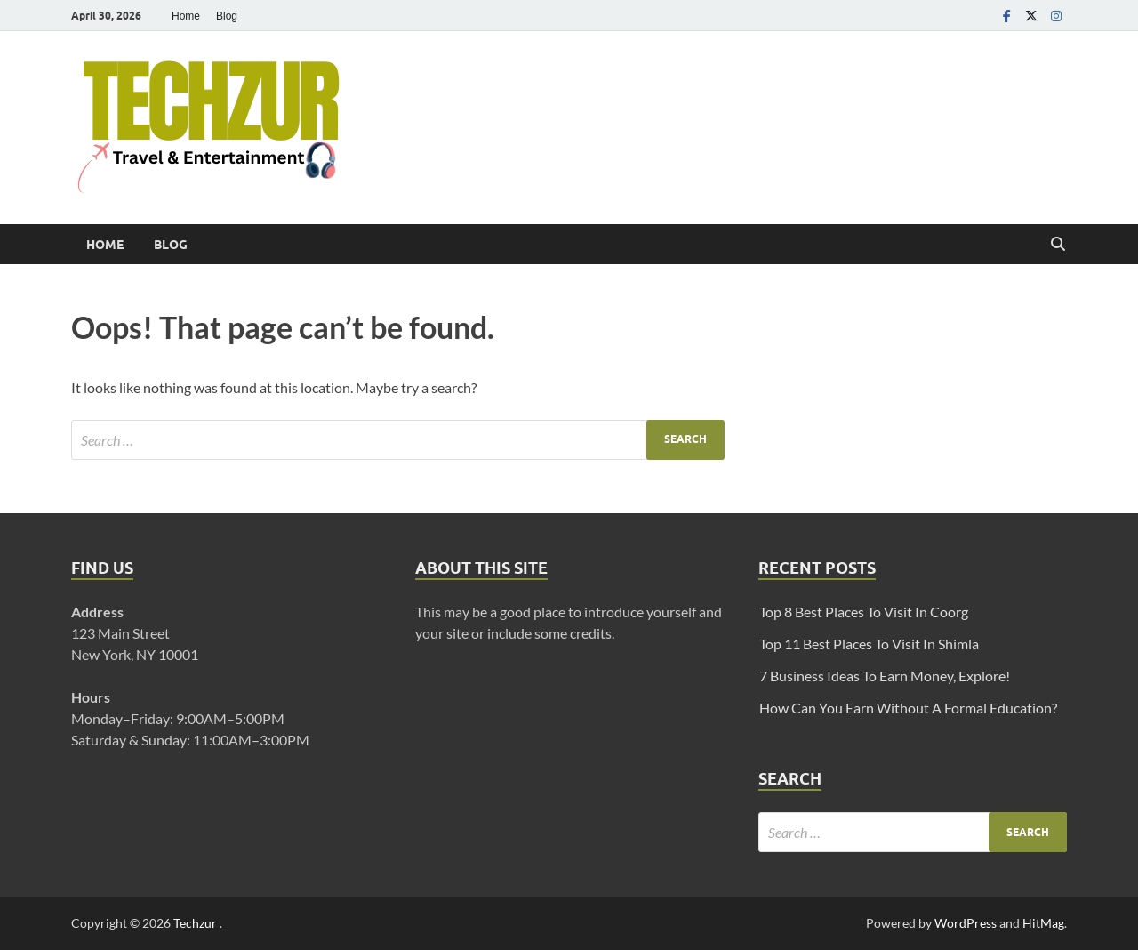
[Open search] (1058, 244)
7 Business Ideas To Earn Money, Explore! (884, 675)
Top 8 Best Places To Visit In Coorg (863, 611)
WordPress (965, 922)
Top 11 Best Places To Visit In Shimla (869, 643)
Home (186, 16)
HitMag (1043, 922)
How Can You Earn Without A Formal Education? (908, 707)
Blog (226, 16)
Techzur (196, 922)
